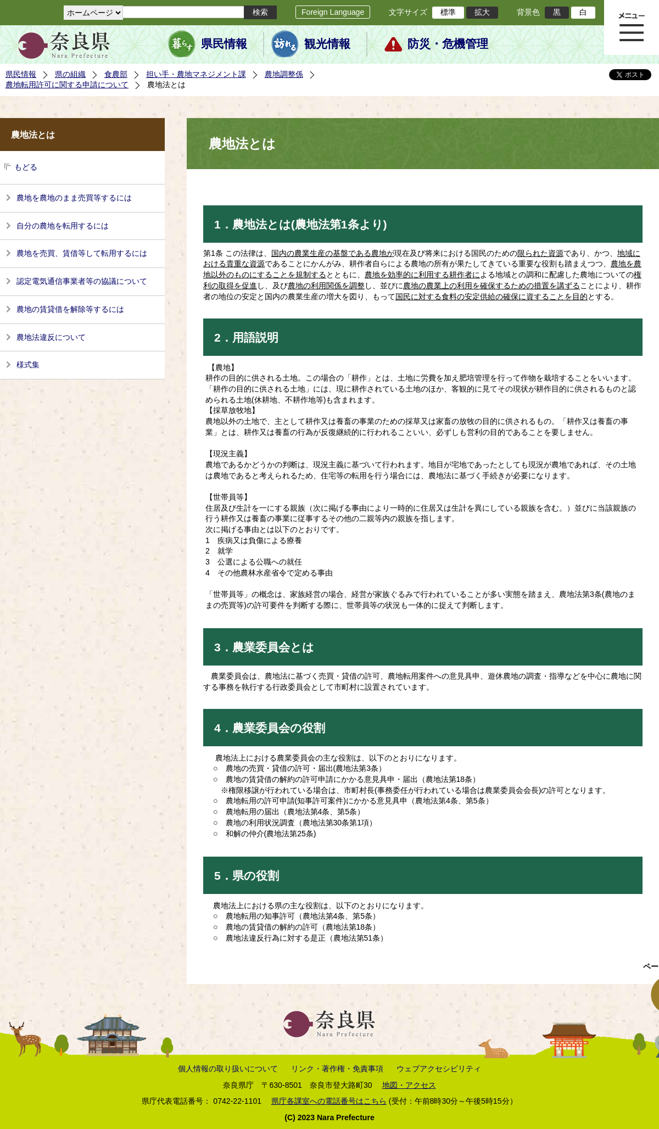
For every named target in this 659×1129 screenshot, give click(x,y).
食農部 (115, 74)
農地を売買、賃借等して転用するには (81, 253)
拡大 (482, 12)
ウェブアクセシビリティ (438, 1068)
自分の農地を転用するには (62, 225)
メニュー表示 (631, 27)
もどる (25, 167)
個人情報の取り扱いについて (228, 1068)
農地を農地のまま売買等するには (74, 197)
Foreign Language (332, 12)
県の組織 (70, 74)
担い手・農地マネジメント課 (196, 74)
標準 (448, 12)
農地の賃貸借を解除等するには (70, 309)
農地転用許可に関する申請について (67, 84)
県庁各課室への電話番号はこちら (329, 1101)
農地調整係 (284, 74)
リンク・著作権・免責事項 (337, 1068)
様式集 (28, 364)
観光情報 (327, 44)
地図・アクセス (409, 1085)
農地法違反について (51, 337)
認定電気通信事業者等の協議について (81, 281)
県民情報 (224, 44)
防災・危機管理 (447, 44)
